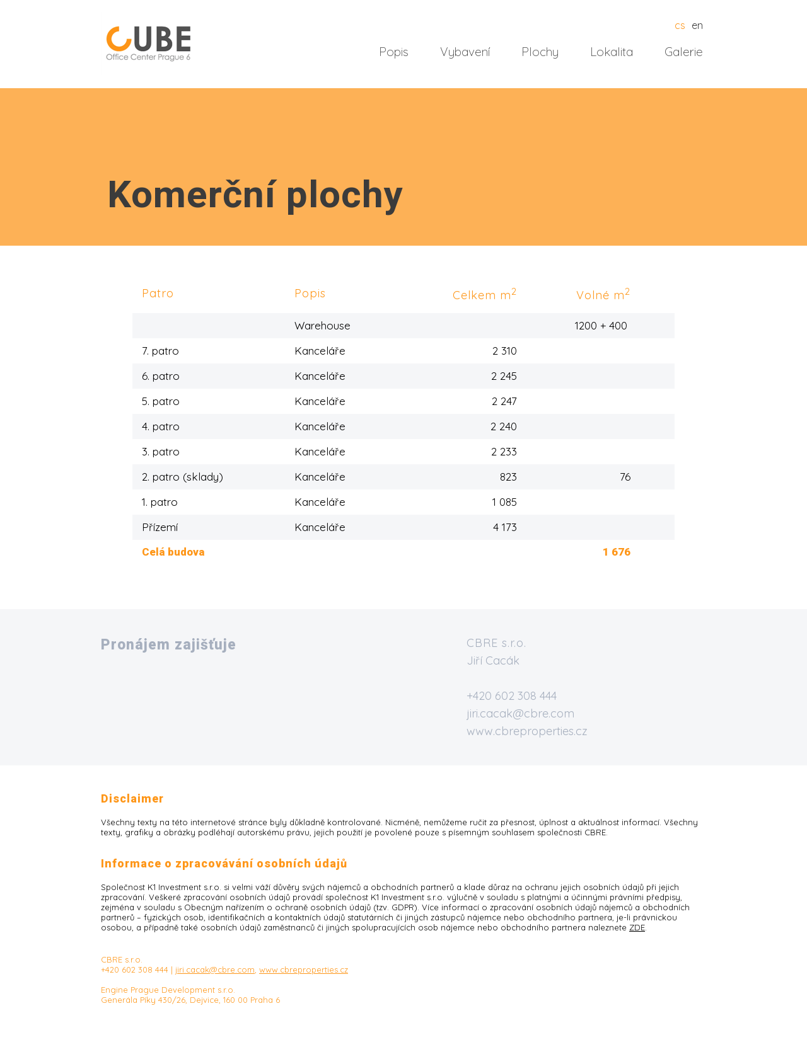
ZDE (637, 927)
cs (680, 25)
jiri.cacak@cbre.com (520, 713)
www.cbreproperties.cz (527, 731)
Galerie (684, 51)
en (697, 25)
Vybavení (465, 51)
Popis (394, 51)
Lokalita (611, 51)
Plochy (540, 51)
